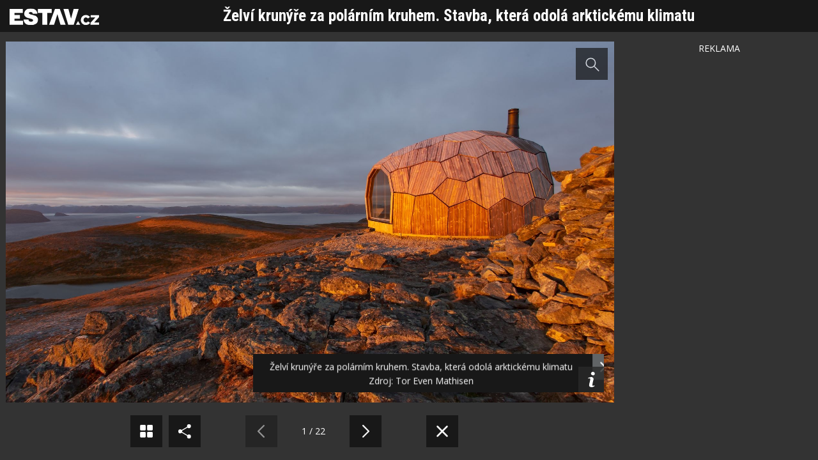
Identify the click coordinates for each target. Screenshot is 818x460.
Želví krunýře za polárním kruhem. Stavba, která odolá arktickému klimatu (459, 15)
